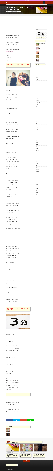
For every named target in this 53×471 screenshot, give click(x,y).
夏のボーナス (37, 150)
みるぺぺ (12, 469)
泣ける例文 (18, 11)
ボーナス (37, 129)
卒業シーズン (24, 452)
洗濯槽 (37, 184)
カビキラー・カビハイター (39, 96)
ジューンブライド (38, 106)
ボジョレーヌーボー (38, 127)
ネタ (22, 452)
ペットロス (37, 125)
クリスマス (37, 100)
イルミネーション (38, 85)
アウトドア (37, 81)
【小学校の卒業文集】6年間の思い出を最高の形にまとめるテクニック (25, 455)
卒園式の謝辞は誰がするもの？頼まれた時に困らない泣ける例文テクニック (12, 455)
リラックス (14, 11)
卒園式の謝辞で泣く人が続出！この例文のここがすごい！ (14, 57)
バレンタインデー (38, 117)
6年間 (21, 452)
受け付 (37, 144)
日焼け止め (37, 171)
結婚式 (37, 192)
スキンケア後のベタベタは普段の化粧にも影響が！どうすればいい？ (42, 52)
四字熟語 (37, 148)
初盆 (36, 138)
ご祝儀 (37, 79)
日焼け (37, 167)
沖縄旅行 (37, 182)
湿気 (36, 186)
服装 (36, 173)
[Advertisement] (26, 21)
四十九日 (37, 146)
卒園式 (16, 11)
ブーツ (35, 452)
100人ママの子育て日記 (26, 0)
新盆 (36, 165)
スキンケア (37, 108)
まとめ (11, 60)
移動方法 (37, 190)
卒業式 (11, 11)
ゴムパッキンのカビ (38, 102)
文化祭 (37, 163)
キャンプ (37, 98)
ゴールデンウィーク (38, 104)
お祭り (37, 77)
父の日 (37, 188)
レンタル (37, 452)
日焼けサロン (37, 169)
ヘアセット (37, 121)
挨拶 (36, 161)
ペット (37, 123)
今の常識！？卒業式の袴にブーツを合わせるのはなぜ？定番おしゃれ (39, 455)
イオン (37, 83)
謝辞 (36, 194)
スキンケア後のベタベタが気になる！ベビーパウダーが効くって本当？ (42, 48)
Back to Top (26, 461)
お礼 (36, 75)
